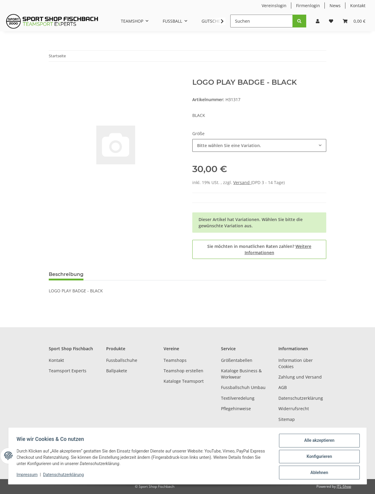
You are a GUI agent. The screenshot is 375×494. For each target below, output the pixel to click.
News (335, 5)
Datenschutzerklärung (300, 398)
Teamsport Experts (67, 370)
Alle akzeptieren (318, 441)
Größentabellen (236, 360)
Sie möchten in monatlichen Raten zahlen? (259, 249)
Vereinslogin (274, 5)
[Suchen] (261, 21)
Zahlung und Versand (300, 377)
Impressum (289, 430)
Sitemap (286, 419)
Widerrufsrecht (293, 408)
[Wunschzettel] (331, 21)
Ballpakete (116, 370)
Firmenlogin (308, 5)
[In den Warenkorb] (53, 75)
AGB (282, 387)
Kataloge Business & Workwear (241, 374)
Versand (242, 182)
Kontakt (357, 5)
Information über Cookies (295, 363)
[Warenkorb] (354, 21)
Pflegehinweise (236, 408)
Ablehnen (318, 472)
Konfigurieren (317, 457)
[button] (317, 21)
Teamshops (175, 360)
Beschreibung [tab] (66, 274)
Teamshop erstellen (183, 370)
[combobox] (259, 145)
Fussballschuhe (121, 360)
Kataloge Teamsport (184, 381)
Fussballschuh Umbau (243, 387)
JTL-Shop (344, 486)
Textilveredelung (237, 398)
